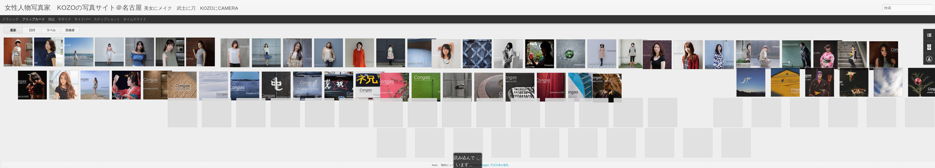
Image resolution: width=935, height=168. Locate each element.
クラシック (10, 19)
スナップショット (107, 19)
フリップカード (33, 19)
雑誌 (51, 19)
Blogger (484, 165)
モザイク (64, 19)
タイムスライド (134, 19)
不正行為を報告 (499, 165)
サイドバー (82, 19)
